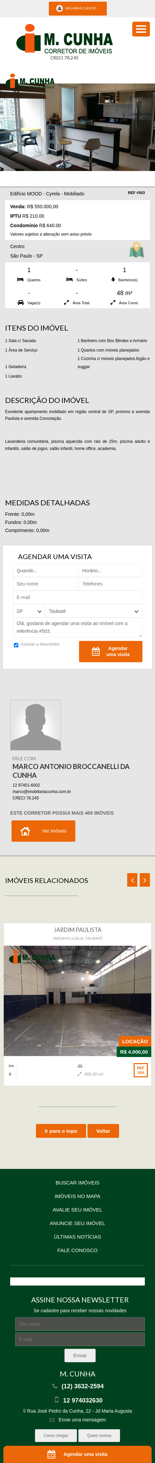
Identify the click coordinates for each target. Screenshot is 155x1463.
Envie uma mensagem (77, 1419)
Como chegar (56, 1435)
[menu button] (141, 29)
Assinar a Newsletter (37, 645)
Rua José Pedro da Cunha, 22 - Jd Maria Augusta (77, 1411)
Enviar (80, 1355)
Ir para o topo (61, 1131)
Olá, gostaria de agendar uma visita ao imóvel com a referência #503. (77, 628)
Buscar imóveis (77, 1182)
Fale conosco (77, 1250)
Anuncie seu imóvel (77, 1223)
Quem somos (99, 1435)
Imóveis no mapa (77, 1196)
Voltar (103, 1131)
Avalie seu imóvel (77, 1210)
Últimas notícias (77, 1237)
